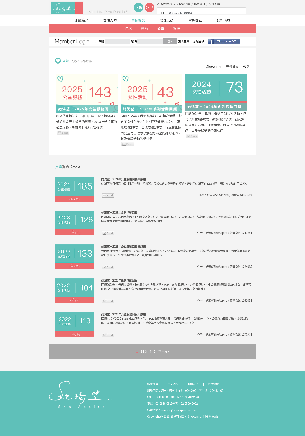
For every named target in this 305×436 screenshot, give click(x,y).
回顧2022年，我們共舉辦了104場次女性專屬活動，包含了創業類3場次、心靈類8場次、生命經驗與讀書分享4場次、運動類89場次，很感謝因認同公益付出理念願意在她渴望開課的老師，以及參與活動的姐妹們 (176, 284)
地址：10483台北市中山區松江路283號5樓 (173, 397)
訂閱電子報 (183, 4)
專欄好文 (138, 20)
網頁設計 (214, 416)
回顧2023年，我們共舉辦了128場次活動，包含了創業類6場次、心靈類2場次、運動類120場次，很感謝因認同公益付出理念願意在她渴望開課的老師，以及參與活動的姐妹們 (176, 217)
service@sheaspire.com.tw (178, 410)
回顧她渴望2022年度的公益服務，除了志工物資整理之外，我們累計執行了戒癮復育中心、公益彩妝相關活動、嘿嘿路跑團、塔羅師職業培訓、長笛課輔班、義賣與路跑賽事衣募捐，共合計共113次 (174, 318)
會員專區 (195, 20)
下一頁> (163, 351)
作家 (128, 28)
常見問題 (172, 384)
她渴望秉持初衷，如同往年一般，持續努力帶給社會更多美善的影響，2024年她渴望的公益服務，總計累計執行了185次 (174, 181)
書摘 (144, 28)
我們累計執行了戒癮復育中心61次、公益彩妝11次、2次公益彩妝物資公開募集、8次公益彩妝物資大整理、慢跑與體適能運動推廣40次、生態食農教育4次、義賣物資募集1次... (176, 250)
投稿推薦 (214, 4)
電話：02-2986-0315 (159, 403)
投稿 (176, 28)
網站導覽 (213, 384)
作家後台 (199, 4)
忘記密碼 (198, 41)
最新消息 (223, 20)
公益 (160, 28)
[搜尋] (201, 13)
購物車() (167, 4)
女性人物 (110, 20)
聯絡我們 (192, 384)
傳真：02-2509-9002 (185, 403)
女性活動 (166, 20)
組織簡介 (81, 20)
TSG (205, 416)
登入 (170, 41)
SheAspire (214, 66)
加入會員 (183, 41)
